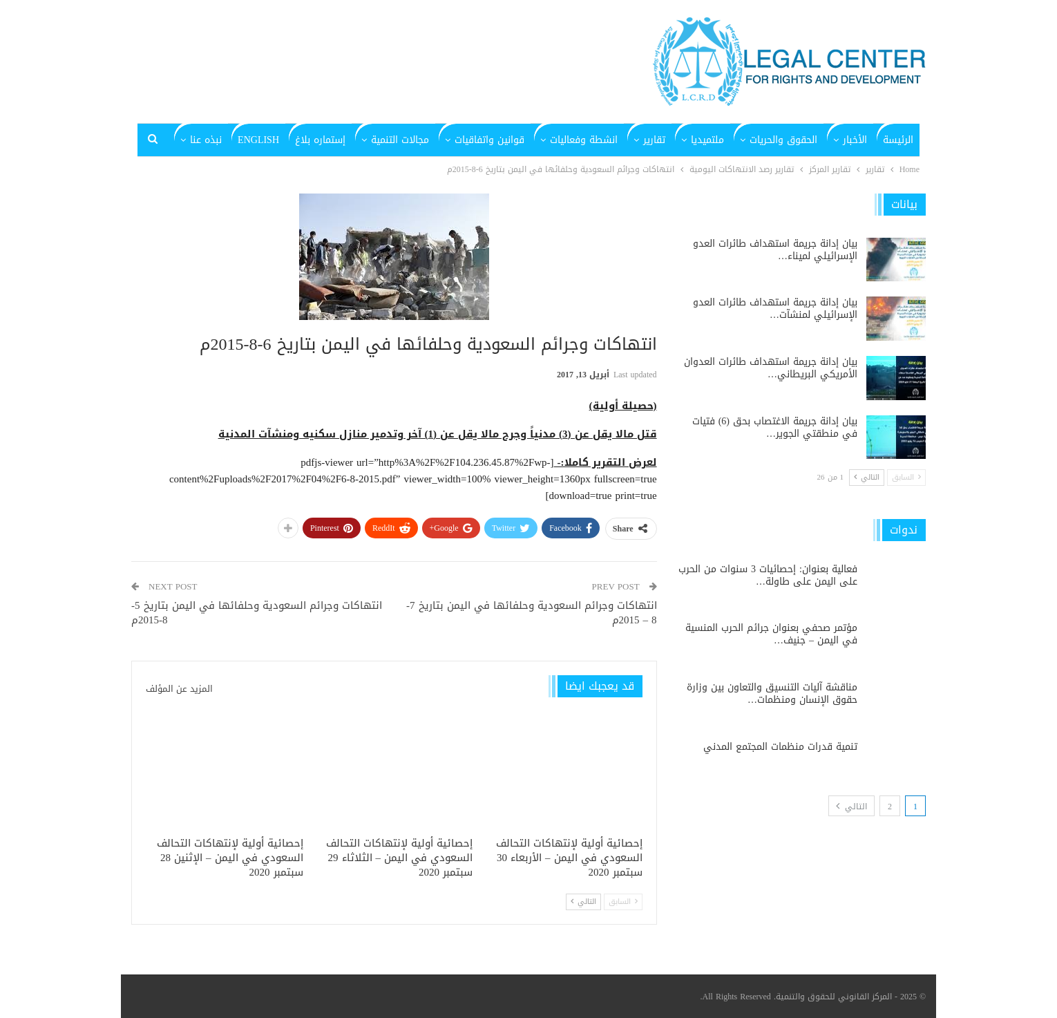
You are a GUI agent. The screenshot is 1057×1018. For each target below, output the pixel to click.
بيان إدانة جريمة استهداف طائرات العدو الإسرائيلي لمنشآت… (775, 308)
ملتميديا (707, 140)
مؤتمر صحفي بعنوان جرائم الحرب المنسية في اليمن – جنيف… (771, 634)
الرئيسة (898, 140)
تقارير (654, 140)
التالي (583, 901)
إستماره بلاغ (320, 140)
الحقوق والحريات (783, 140)
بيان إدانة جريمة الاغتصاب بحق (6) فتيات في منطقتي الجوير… (774, 427)
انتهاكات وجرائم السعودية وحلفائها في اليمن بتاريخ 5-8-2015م (256, 613)
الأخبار (855, 140)
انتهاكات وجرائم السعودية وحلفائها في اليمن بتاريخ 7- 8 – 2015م (531, 613)
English (258, 140)
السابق (623, 901)
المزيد (210, 140)
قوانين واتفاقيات (489, 140)
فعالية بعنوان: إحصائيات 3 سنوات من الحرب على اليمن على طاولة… (767, 575)
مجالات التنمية (400, 140)
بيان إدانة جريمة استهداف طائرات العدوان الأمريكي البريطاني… (770, 368)
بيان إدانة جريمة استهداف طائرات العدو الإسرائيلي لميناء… (775, 249)
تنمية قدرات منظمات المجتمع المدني (780, 746)
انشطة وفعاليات (584, 140)
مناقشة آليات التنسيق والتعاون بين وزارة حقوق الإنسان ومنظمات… (772, 693)
